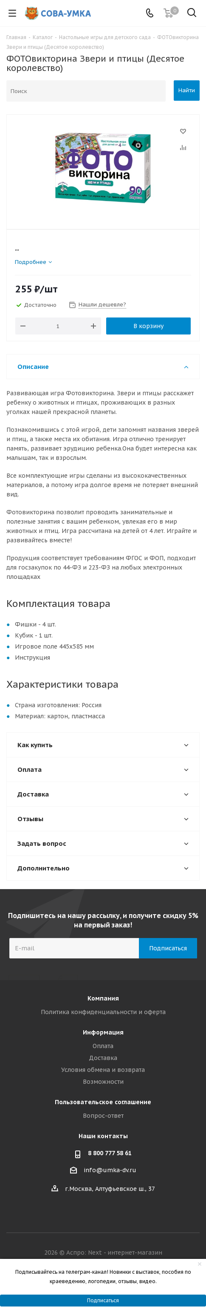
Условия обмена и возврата (103, 1070)
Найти (186, 90)
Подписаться (103, 1300)
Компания (103, 998)
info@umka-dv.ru (110, 1170)
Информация (103, 1032)
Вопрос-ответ (103, 1115)
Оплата (103, 1046)
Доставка (103, 1058)
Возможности (103, 1081)
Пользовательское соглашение (103, 1102)
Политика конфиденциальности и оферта (103, 1012)
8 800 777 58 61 (110, 1153)
